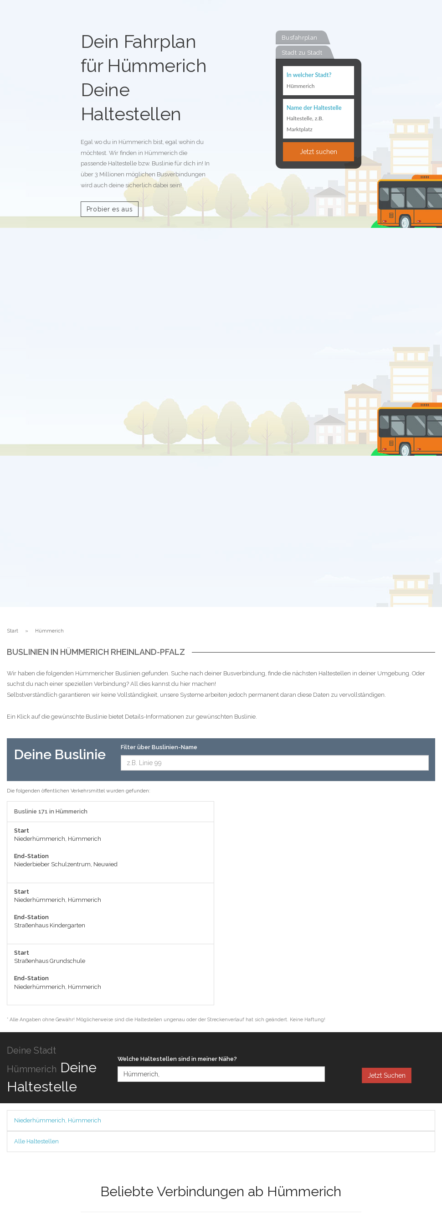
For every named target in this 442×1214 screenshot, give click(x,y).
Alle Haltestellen (36, 1141)
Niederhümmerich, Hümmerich (57, 1120)
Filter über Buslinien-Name (159, 747)
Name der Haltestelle (314, 107)
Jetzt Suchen (387, 1075)
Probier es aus (110, 209)
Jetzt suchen (318, 151)
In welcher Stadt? (309, 74)
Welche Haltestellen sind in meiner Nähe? (177, 1058)
